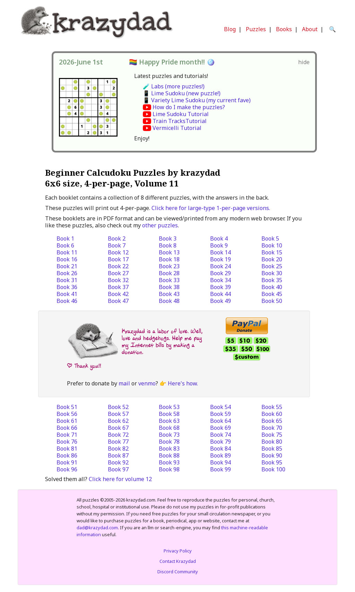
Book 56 (67, 414)
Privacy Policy (178, 551)
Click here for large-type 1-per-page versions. (210, 208)
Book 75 (271, 434)
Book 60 (271, 414)
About (310, 29)
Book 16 (67, 259)
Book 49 (220, 301)
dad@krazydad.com (97, 527)
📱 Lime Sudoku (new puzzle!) (181, 93)
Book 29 (220, 273)
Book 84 (220, 448)
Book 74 (220, 434)
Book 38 (169, 287)
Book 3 (167, 238)
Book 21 (67, 266)
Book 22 (118, 266)
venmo (147, 383)
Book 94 (220, 462)
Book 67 (118, 428)
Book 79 (220, 441)
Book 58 (169, 414)
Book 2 (116, 238)
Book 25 (271, 266)
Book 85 (271, 448)
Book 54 (220, 407)
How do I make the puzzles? (189, 107)
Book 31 (67, 280)
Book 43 (169, 294)
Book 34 (220, 280)
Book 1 (65, 238)
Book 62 (118, 421)
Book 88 (169, 455)
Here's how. (183, 383)
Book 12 (118, 252)
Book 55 (271, 407)
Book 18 (169, 259)
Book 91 (67, 462)
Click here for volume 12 (120, 479)
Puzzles (256, 29)
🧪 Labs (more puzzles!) (174, 86)
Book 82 (118, 448)
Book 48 (169, 301)
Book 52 (118, 407)
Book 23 (169, 266)
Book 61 (67, 421)
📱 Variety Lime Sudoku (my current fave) (197, 100)
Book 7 (116, 245)
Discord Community (177, 571)
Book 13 (169, 252)
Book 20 (271, 259)
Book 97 (118, 469)
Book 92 (118, 462)
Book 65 (271, 421)
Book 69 (220, 428)
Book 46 (67, 301)
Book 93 (169, 462)
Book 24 (220, 266)
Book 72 (118, 434)
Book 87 (118, 455)
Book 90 (271, 455)
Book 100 (273, 469)
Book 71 (67, 434)
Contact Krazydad (177, 561)
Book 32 (118, 280)
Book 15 (271, 252)
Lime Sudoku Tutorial (181, 114)
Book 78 (169, 441)
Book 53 (169, 407)
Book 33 (169, 280)
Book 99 (220, 469)
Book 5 (270, 238)
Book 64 (220, 421)
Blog (230, 29)
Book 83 (169, 448)
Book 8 (167, 245)
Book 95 (271, 462)
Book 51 (67, 407)
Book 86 (67, 455)
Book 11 (67, 252)
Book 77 (118, 441)
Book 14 (220, 252)
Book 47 (118, 301)
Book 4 (219, 238)
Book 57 (118, 414)
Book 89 (220, 455)
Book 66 (67, 428)
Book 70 (271, 428)
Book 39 (220, 287)
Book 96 (67, 469)
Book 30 (271, 273)
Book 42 (118, 294)
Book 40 (271, 287)
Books (284, 29)
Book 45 (271, 294)
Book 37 (118, 287)
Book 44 (220, 294)
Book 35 (271, 280)
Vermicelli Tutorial (177, 128)
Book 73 (169, 434)
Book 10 (271, 245)
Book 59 (220, 414)
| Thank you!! (84, 365)
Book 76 (67, 441)
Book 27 (118, 273)
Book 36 (67, 287)
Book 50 (271, 301)
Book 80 (271, 441)
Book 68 (169, 428)
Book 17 (118, 259)
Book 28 (169, 273)
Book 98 (169, 469)
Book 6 (65, 245)
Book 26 (67, 273)
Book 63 (169, 421)
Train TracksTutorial (180, 121)
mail (124, 383)
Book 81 (67, 448)
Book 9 (219, 245)
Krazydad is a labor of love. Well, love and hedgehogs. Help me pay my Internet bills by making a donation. (162, 342)
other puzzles (160, 225)
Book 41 (67, 294)
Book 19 (220, 259)
